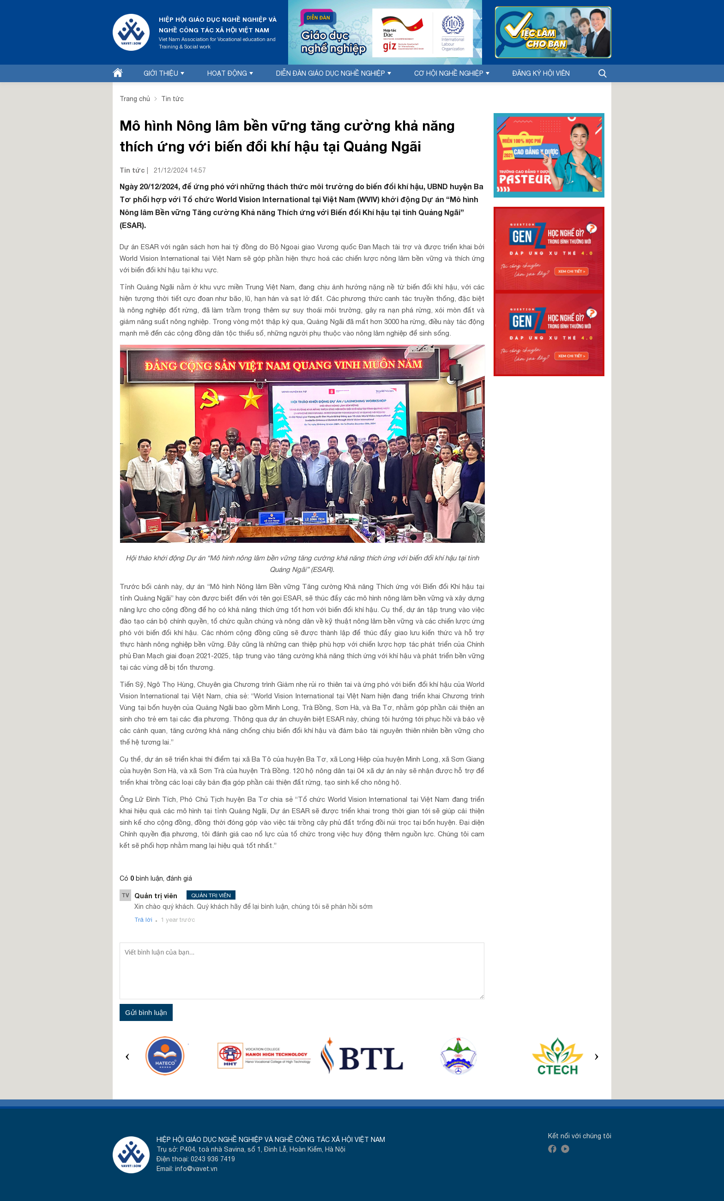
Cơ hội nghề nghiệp (451, 73)
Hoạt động (230, 73)
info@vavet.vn (196, 1168)
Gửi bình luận (146, 1012)
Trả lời (143, 919)
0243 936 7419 (213, 1159)
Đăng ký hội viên (541, 73)
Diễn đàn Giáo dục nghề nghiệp (333, 73)
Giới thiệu (164, 73)
